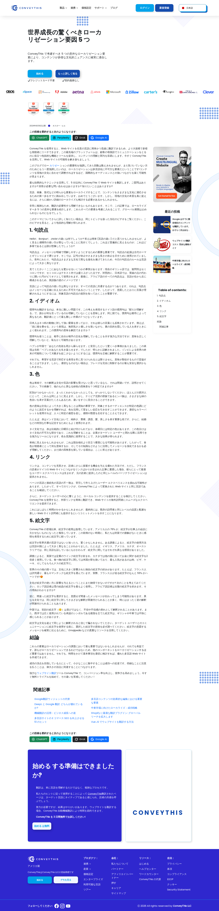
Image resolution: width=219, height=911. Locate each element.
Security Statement (179, 889)
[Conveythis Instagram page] (62, 906)
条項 (169, 869)
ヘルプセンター (147, 869)
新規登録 (164, 8)
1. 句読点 (161, 295)
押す (113, 883)
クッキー (172, 884)
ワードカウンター (149, 874)
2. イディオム (164, 300)
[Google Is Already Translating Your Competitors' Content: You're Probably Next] (172, 224)
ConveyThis (95, 793)
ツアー (87, 889)
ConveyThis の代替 (150, 879)
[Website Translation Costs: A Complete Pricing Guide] (172, 244)
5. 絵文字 (161, 316)
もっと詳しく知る (67, 73)
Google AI (98, 138)
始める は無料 (41, 826)
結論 (159, 321)
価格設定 (88, 874)
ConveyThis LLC (182, 906)
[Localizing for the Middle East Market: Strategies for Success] (172, 264)
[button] (100, 8)
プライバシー (174, 863)
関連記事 (164, 326)
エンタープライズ (93, 879)
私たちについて (119, 863)
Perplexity (60, 138)
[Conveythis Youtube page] (68, 906)
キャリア (116, 888)
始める (39, 73)
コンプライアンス (177, 874)
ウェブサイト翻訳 (46, 673)
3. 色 (159, 306)
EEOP (170, 879)
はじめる (144, 863)
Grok (80, 138)
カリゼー (54, 165)
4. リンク (161, 311)
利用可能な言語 (92, 884)
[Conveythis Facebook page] (56, 906)
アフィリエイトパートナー (122, 875)
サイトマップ (118, 893)
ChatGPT (39, 138)
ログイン (145, 8)
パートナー (117, 869)
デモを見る (66, 879)
